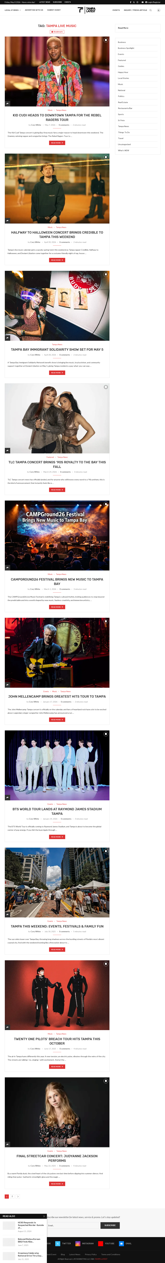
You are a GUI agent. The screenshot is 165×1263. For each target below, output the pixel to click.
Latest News (44, 2)
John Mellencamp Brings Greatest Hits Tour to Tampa (57, 696)
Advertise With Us (34, 10)
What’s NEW (123, 150)
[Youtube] (106, 1243)
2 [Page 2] (12, 1196)
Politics (121, 96)
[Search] (150, 10)
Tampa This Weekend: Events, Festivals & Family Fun (57, 926)
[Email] (142, 2)
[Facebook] (130, 2)
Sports (121, 114)
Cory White (36, 125)
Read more (57, 143)
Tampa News (123, 126)
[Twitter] (134, 2)
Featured (122, 60)
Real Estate (123, 102)
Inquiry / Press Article (135, 10)
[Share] (7, 103)
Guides (121, 66)
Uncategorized (124, 144)
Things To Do (124, 132)
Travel (120, 138)
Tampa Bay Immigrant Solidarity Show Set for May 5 (57, 349)
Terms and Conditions (110, 1254)
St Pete (121, 120)
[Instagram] (137, 2)
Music (120, 84)
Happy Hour (123, 72)
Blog (63, 1254)
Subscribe (57, 2)
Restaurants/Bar (125, 108)
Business (122, 42)
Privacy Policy (91, 1254)
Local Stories (12, 10)
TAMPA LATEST (101, 1259)
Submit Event (54, 10)
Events (68, 2)
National (121, 90)
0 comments (64, 125)
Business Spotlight (126, 48)
